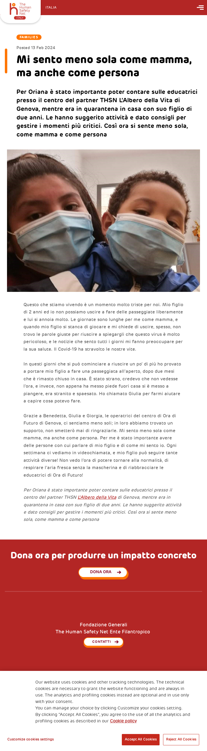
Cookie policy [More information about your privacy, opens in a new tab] (123, 721)
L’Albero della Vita (97, 497)
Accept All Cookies (140, 739)
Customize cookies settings (30, 739)
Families (29, 37)
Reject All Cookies (181, 739)
